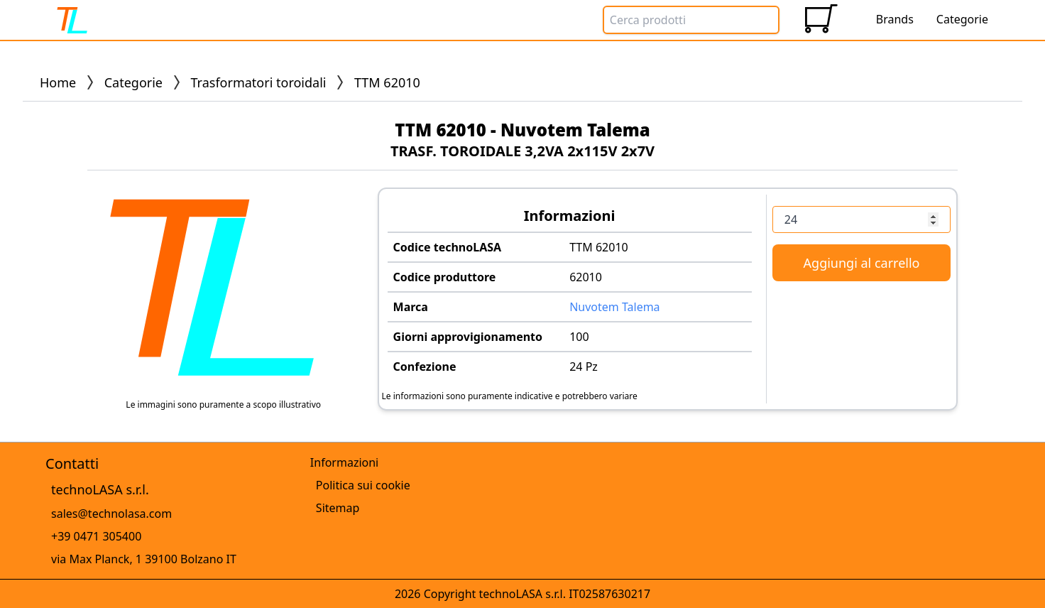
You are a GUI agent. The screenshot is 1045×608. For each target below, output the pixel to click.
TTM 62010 (598, 247)
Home (58, 82)
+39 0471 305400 (96, 536)
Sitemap (338, 508)
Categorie (133, 82)
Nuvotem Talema (614, 307)
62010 (585, 277)
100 (579, 336)
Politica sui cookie (363, 485)
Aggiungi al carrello (862, 262)
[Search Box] (691, 20)
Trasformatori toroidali (259, 82)
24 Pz (583, 366)
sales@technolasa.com (111, 513)
